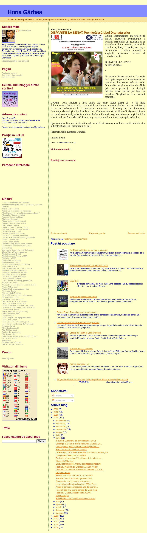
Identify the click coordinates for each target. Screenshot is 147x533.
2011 (56, 521)
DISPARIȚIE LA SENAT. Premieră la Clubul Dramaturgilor (82, 452)
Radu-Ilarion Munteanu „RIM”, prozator (18, 324)
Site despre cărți (8, 334)
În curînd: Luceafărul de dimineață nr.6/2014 (76, 441)
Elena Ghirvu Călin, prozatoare (14, 252)
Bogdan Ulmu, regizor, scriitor (14, 223)
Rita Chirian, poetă (9, 330)
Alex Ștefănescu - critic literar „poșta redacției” (21, 213)
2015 (56, 415)
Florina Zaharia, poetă (11, 262)
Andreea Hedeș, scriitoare (12, 217)
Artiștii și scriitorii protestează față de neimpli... (77, 487)
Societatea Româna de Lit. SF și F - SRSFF (20, 336)
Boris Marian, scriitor (10, 225)
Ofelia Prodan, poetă (10, 309)
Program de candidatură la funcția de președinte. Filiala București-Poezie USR (92, 379)
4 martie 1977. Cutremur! (81, 348)
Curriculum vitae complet (12, 75)
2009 (56, 527)
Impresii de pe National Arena (83, 296)
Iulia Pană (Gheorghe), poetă (14, 274)
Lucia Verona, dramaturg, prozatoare (17, 281)
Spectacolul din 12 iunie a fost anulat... (73, 481)
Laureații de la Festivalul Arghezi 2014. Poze (76, 484)
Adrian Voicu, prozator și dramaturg (16, 211)
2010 (56, 524)
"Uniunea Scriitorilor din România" (16, 203)
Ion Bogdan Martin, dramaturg (14, 270)
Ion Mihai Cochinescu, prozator (15, 272)
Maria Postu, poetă (9, 283)
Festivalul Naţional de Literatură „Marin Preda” (77, 467)
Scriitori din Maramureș (11, 332)
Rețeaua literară (8, 326)
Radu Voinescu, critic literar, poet (15, 322)
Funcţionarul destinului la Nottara (71, 455)
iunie (58, 438)
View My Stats (8, 358)
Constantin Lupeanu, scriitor (13, 233)
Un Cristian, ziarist (9, 338)
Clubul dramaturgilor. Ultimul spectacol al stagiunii (78, 464)
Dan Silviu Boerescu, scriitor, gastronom (18, 237)
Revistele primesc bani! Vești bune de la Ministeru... (79, 458)
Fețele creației (62, 495)
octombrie (61, 426)
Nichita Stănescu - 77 (79, 364)
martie (59, 507)
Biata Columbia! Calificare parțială (71, 449)
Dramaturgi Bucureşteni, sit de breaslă (17, 250)
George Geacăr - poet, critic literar (16, 264)
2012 (56, 519)
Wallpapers (6, 340)
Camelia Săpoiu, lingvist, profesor (16, 229)
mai (58, 501)
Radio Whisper (8, 316)
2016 (56, 412)
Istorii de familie (8, 77)
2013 (56, 516)
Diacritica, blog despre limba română (17, 244)
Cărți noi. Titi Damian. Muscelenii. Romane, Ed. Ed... (79, 470)
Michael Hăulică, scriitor (12, 293)
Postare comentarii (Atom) (76, 239)
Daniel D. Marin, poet (10, 240)
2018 (56, 409)
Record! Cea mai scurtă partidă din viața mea (76, 490)
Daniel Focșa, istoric (10, 242)
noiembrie (61, 423)
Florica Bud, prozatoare (11, 260)
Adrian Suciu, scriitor (10, 209)
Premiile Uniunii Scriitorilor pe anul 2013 (74, 478)
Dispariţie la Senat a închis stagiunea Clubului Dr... (79, 444)
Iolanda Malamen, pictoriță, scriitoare (17, 268)
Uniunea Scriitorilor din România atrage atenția (78, 322)
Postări (56, 396)
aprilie (59, 504)
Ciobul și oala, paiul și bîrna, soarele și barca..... (77, 446)
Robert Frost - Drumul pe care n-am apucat (76, 312)
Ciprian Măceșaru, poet (11, 231)
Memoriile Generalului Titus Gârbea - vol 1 (89, 265)
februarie (60, 510)
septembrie (61, 429)
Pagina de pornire (97, 233)
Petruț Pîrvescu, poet (10, 313)
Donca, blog (7, 248)
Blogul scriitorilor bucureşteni (14, 221)
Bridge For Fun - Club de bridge (15, 227)
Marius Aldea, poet (9, 287)
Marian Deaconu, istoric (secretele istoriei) (19, 285)
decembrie (61, 421)
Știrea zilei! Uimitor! (64, 461)
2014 (56, 418)
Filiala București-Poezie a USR (14, 256)
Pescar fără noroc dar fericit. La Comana (74, 475)
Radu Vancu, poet (9, 320)
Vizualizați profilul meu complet (15, 61)
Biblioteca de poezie (10, 219)
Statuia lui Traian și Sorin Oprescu (85, 333)
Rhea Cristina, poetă (10, 328)
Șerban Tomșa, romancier (12, 344)
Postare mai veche (136, 233)
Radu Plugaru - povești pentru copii (16, 318)
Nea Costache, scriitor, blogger (14, 301)
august (59, 432)
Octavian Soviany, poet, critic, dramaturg (18, 307)
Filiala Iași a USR (9, 258)
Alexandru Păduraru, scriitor (13, 215)
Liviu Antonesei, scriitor (11, 279)
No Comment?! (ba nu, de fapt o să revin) (88, 250)
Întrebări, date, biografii (11, 342)
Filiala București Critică (11, 254)
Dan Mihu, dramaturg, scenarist (15, 235)
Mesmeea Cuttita (9, 291)
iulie (58, 435)
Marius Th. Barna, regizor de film (15, 289)
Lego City (74, 281)
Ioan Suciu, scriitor (9, 266)
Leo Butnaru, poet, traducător (14, 277)
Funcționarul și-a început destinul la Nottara (75, 498)
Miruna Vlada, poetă (10, 297)
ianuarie (60, 513)
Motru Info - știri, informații (12, 299)
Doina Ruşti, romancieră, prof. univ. (16, 246)
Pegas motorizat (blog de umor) (15, 311)
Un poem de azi (63, 472)
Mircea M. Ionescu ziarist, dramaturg (17, 295)
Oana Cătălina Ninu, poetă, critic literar (18, 305)
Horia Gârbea (24, 12)
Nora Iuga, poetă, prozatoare (14, 303)
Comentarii (58, 400)
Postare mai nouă (59, 233)
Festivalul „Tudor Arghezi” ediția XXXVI (73, 493)
